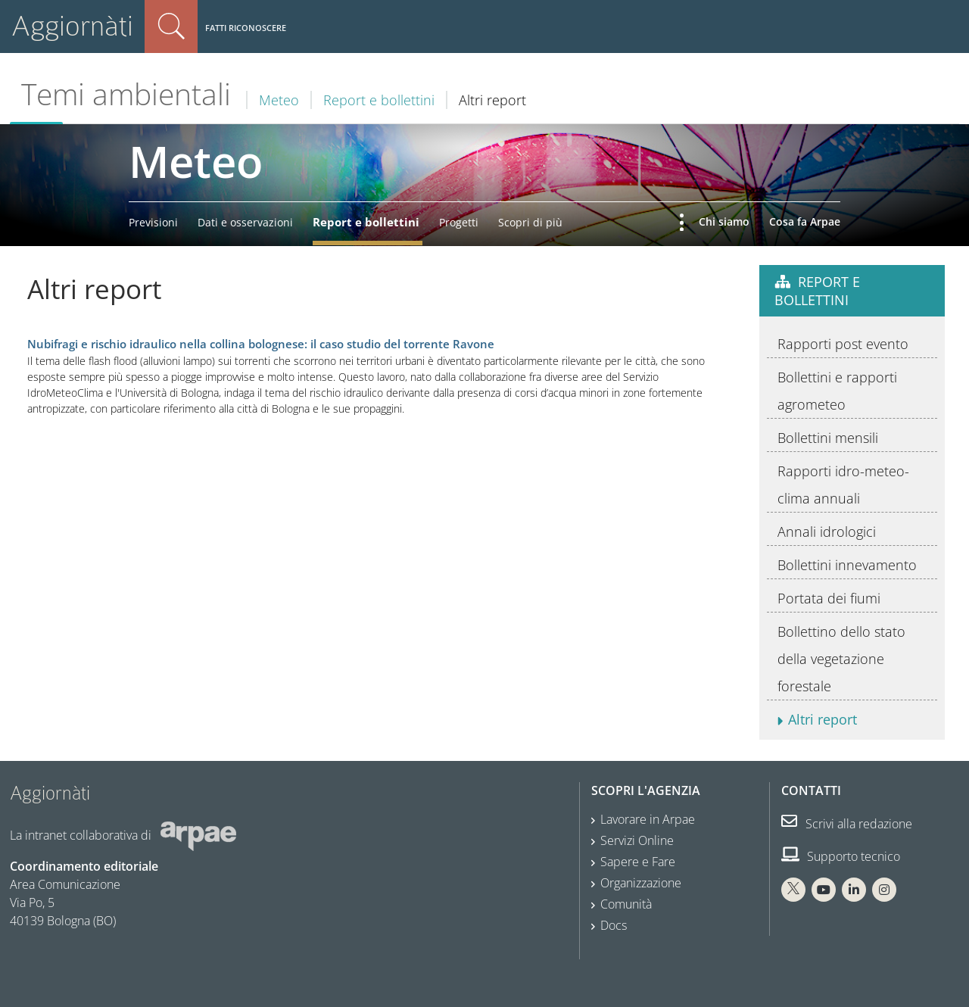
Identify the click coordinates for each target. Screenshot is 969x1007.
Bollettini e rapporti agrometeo (837, 390)
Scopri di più (530, 222)
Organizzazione (640, 882)
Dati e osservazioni (245, 222)
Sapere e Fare (637, 861)
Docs (613, 925)
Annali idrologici (826, 531)
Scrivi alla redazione (846, 823)
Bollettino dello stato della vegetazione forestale (841, 658)
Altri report (822, 719)
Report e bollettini (379, 100)
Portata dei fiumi (828, 598)
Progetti (458, 222)
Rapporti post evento (842, 344)
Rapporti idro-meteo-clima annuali (843, 484)
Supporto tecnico (840, 856)
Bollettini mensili (827, 438)
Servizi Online (637, 840)
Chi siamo (724, 221)
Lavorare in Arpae (647, 819)
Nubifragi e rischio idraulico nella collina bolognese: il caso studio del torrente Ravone (260, 344)
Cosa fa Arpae (804, 221)
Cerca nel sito (171, 26)
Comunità (626, 904)
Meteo (279, 100)
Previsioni (153, 222)
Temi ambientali (126, 94)
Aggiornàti (72, 26)
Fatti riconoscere (245, 27)
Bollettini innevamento (847, 565)
